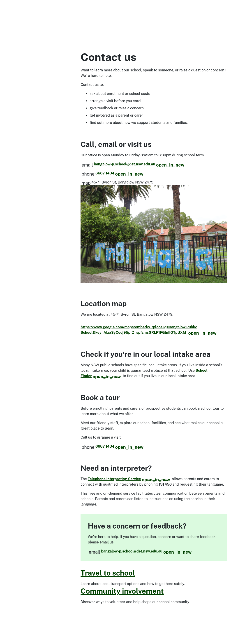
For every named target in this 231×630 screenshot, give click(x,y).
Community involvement (122, 591)
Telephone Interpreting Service (129, 479)
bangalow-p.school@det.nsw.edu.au (139, 164)
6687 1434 (119, 173)
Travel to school (108, 573)
